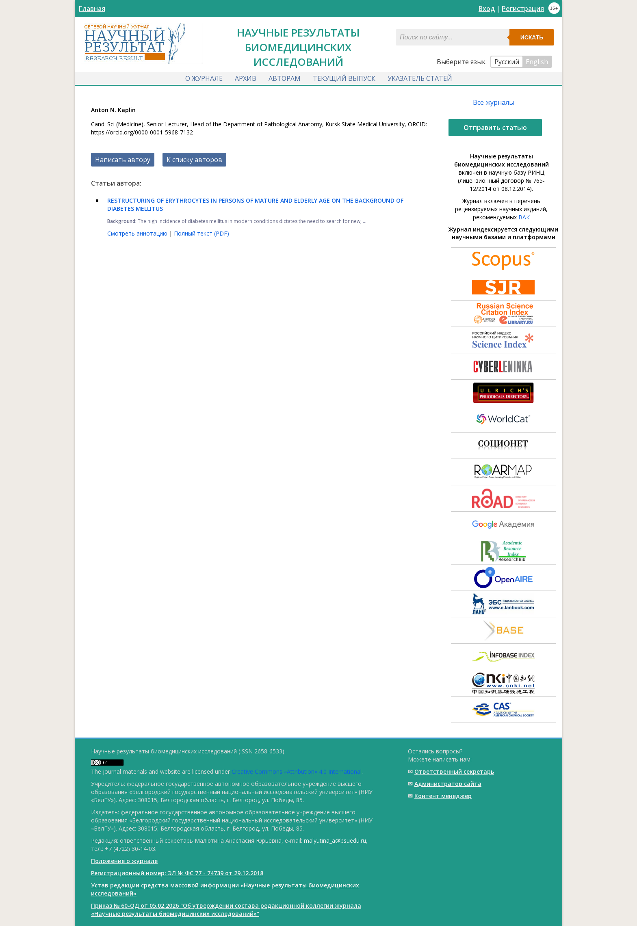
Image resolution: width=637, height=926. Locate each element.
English (537, 61)
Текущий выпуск (344, 78)
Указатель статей (420, 78)
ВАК (524, 217)
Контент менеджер (443, 796)
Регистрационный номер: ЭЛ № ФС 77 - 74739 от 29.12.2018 (177, 873)
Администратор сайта (447, 784)
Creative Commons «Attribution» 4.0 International (297, 771)
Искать (532, 37)
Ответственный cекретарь (454, 771)
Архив (245, 78)
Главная (92, 8)
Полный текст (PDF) (201, 233)
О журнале (204, 78)
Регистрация (523, 8)
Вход (487, 8)
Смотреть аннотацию (138, 233)
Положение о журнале (124, 861)
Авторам (285, 78)
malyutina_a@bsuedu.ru (335, 840)
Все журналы (493, 102)
